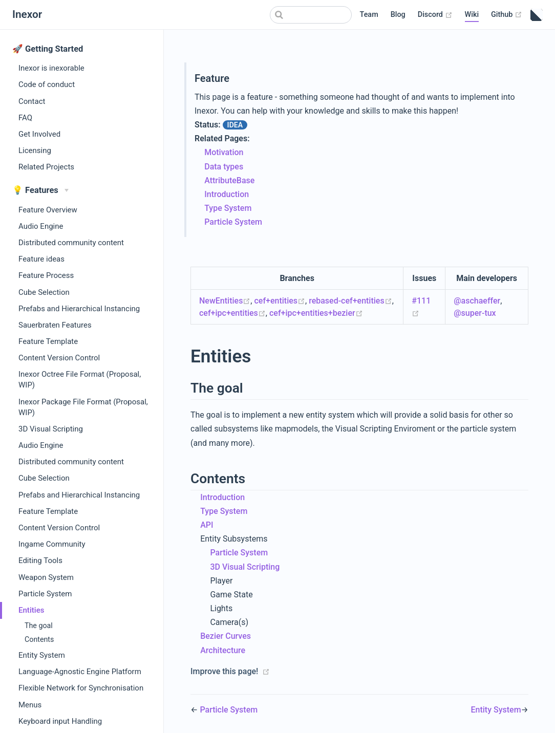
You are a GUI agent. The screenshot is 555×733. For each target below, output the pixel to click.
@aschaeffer (477, 301)
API (206, 525)
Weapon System (46, 577)
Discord (435, 14)
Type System (227, 208)
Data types (223, 166)
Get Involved (39, 134)
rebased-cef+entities (350, 301)
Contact (31, 101)
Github (506, 14)
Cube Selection (44, 292)
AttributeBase (229, 180)
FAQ (25, 117)
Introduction (226, 194)
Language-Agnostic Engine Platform (79, 671)
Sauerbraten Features (55, 325)
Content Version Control (59, 357)
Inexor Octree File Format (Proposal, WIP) (79, 380)
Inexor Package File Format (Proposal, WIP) (83, 407)
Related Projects (46, 166)
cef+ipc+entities (232, 313)
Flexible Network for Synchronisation (80, 688)
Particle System (45, 593)
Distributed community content (71, 242)
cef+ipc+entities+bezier (316, 313)
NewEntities (224, 301)
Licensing (34, 150)
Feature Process (46, 275)
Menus (29, 704)
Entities (31, 610)
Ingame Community (52, 544)
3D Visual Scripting (50, 429)
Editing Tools (40, 560)
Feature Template (48, 341)
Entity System (41, 655)
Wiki (472, 14)
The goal (39, 625)
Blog (398, 14)
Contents (39, 639)
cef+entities (279, 301)
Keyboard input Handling (60, 721)
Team (369, 14)
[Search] (311, 15)
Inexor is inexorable (51, 68)
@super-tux (475, 313)
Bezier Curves (225, 636)
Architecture (222, 650)
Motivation (223, 152)
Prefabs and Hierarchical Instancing (79, 308)
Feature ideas (41, 259)
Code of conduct (46, 84)
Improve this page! (224, 671)
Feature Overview (47, 209)
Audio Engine (40, 226)
